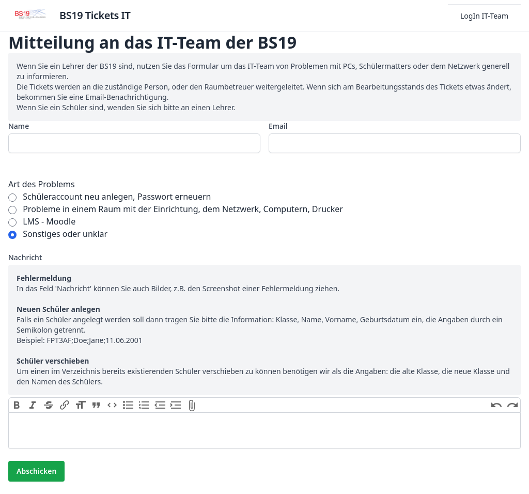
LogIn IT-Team (484, 16)
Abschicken (36, 471)
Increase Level (176, 405)
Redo (512, 405)
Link (64, 405)
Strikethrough (49, 405)
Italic (33, 405)
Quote (96, 405)
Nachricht (25, 257)
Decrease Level (160, 405)
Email (278, 126)
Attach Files (192, 405)
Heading (80, 405)
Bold (17, 405)
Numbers (144, 405)
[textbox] (264, 430)
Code (112, 405)
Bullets (128, 405)
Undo (496, 405)
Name (18, 126)
